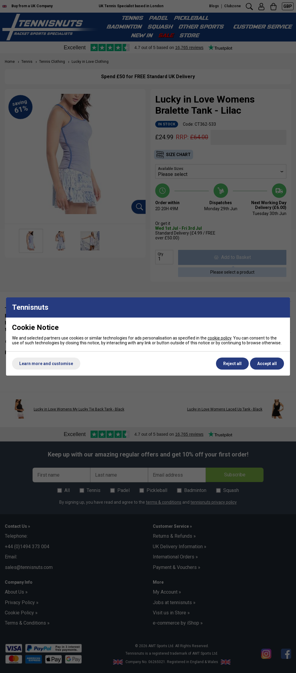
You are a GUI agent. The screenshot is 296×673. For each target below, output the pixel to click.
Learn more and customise (46, 363)
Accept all (267, 363)
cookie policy (219, 338)
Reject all (232, 363)
